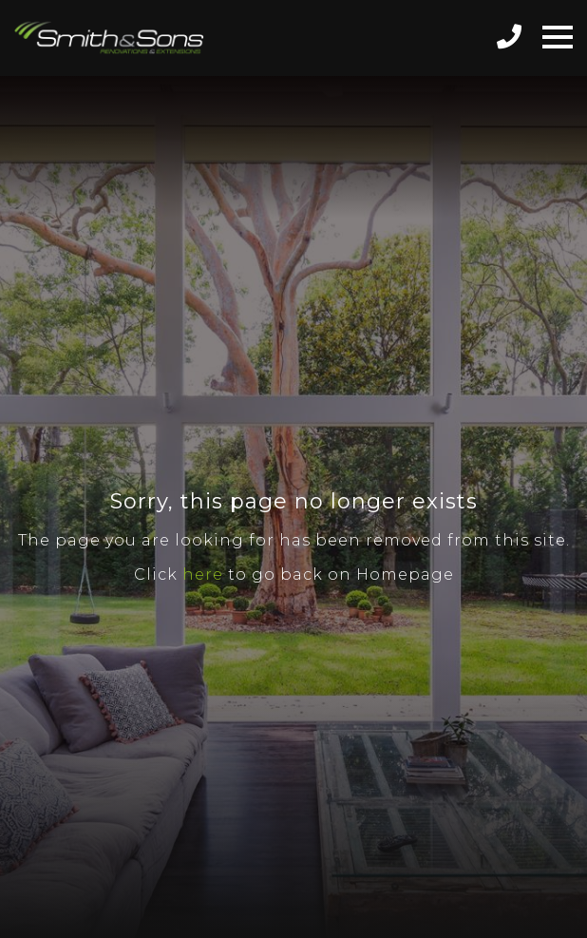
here (202, 574)
